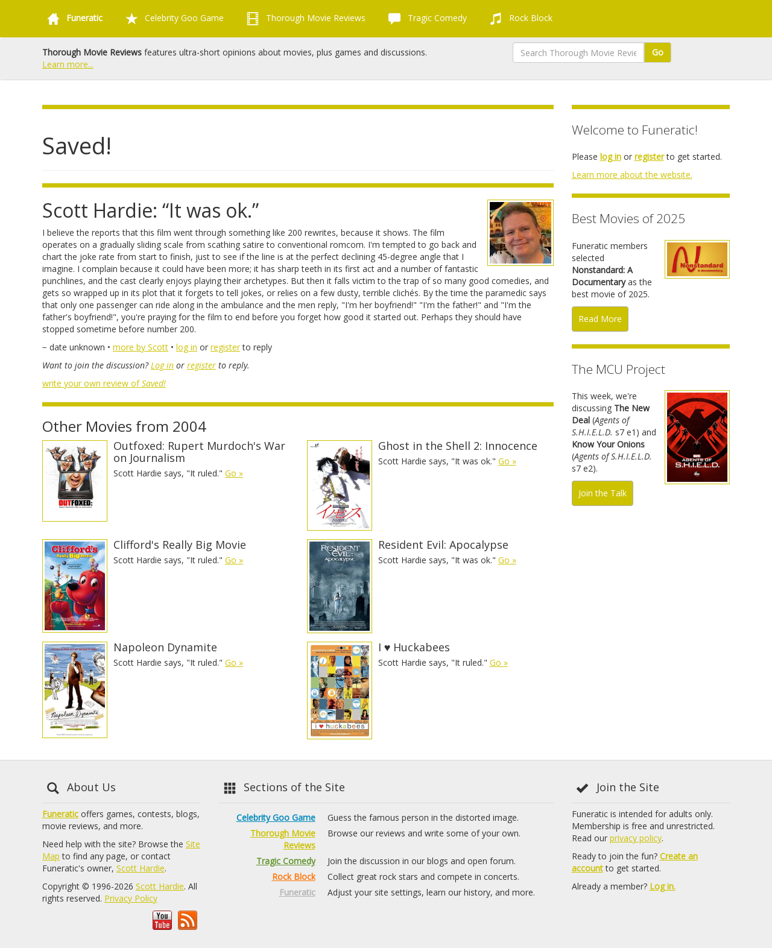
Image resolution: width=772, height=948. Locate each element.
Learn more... (67, 64)
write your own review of (104, 383)
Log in (162, 365)
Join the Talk (602, 493)
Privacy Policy (130, 898)
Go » (234, 473)
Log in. (663, 886)
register (225, 347)
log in (186, 347)
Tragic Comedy (425, 18)
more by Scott (140, 347)
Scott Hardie (140, 868)
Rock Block (518, 18)
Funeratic (60, 814)
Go (657, 52)
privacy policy (636, 838)
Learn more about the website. (632, 174)
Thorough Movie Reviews (303, 18)
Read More (600, 318)
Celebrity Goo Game (172, 18)
